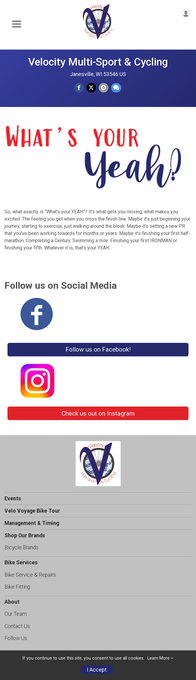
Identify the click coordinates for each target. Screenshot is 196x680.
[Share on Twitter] (91, 88)
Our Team (16, 614)
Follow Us (16, 638)
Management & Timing (32, 523)
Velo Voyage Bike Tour (32, 511)
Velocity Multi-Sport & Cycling (98, 62)
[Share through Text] (116, 88)
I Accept (97, 670)
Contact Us (17, 626)
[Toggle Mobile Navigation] (17, 24)
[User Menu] (186, 13)
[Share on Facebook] (79, 88)
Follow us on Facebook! (98, 349)
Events (13, 499)
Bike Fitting (17, 587)
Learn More (158, 658)
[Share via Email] (103, 88)
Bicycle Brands (21, 547)
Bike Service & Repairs (30, 575)
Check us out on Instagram (98, 413)
